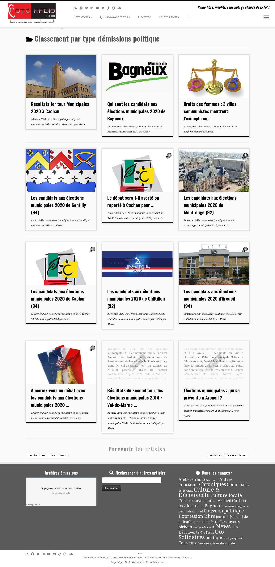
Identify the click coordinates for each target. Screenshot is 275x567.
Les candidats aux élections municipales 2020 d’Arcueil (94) (210, 298)
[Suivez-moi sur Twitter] (88, 8)
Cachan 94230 (157, 413)
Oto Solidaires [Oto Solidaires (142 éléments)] (201, 534)
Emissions (83, 17)
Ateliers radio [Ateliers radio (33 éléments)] (192, 479)
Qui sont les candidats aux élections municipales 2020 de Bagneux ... (136, 111)
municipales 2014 (117, 423)
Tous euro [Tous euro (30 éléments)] (188, 543)
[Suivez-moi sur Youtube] (99, 8)
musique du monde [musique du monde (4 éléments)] (204, 527)
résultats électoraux (63, 124)
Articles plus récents (227, 455)
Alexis (81, 124)
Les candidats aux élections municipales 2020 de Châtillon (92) (136, 298)
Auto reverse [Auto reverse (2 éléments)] (212, 480)
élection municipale (130, 319)
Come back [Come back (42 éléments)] (238, 484)
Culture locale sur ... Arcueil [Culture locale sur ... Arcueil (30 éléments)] (205, 500)
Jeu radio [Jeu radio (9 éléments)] (222, 517)
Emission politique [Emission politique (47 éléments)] (224, 511)
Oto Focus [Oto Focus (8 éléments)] (207, 532)
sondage (65, 418)
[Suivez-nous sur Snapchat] (114, 8)
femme (199, 131)
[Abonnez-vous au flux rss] (76, 8)
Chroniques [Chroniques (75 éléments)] (212, 484)
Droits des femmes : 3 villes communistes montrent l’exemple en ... (210, 111)
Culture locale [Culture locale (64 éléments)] (226, 495)
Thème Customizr (154, 562)
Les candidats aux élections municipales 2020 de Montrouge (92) (210, 205)
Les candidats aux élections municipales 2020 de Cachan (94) (58, 298)
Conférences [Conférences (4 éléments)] (186, 490)
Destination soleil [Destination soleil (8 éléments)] (191, 511)
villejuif (156, 423)
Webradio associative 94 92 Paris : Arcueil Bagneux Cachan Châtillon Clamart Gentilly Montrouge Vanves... (137, 557)
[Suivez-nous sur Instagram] (93, 8)
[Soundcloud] (120, 8)
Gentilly (83, 220)
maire (126, 218)
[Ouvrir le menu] (266, 17)
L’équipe (144, 17)
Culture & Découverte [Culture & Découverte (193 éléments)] (199, 492)
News (56, 119)
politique (65, 119)
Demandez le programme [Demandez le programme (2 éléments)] (235, 506)
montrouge (190, 225)
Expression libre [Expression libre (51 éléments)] (197, 516)
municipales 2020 (41, 124)
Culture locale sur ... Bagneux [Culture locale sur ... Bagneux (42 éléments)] (213, 503)
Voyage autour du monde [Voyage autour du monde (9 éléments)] (216, 543)
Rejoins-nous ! (170, 17)
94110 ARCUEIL (234, 405)
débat (119, 218)
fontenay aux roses (118, 418)
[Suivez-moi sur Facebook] (82, 8)
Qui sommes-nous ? (115, 17)
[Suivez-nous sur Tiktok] (109, 8)
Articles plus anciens (48, 455)
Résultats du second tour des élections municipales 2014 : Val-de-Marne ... (135, 397)
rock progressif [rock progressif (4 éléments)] (233, 538)
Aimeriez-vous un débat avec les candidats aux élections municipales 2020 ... (58, 397)
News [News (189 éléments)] (223, 526)
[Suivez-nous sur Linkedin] (104, 8)
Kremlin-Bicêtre (139, 418)
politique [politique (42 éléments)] (214, 537)
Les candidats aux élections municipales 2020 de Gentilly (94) (58, 205)
